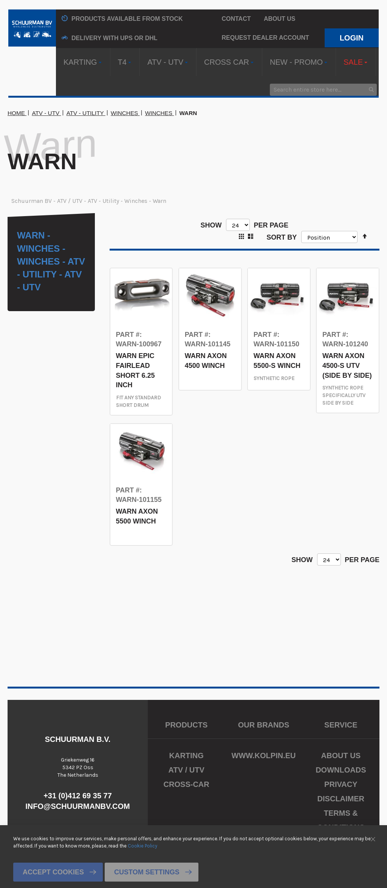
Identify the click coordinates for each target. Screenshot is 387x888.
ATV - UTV (46, 113)
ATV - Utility (86, 113)
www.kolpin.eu (264, 755)
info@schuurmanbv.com (77, 806)
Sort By (281, 237)
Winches (125, 113)
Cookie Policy (142, 845)
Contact (236, 19)
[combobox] (323, 90)
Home (17, 113)
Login (352, 38)
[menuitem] (83, 62)
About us (280, 19)
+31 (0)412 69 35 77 (77, 795)
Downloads (341, 770)
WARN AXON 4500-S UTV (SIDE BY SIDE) (347, 365)
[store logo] (32, 28)
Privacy (340, 784)
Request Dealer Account (265, 37)
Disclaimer (340, 799)
